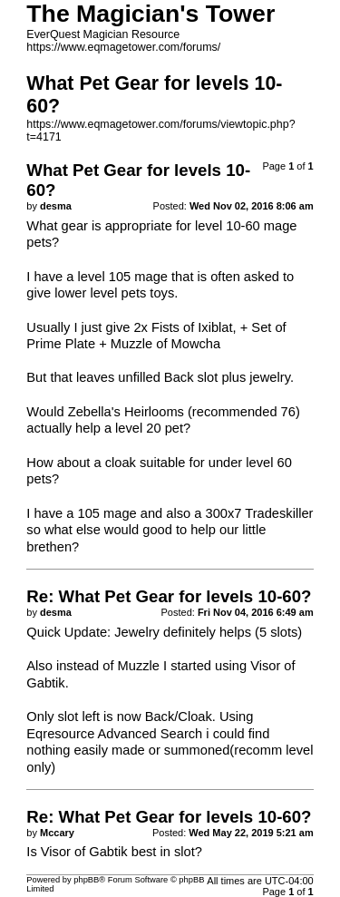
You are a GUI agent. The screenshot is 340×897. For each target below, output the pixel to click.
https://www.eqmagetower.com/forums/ (123, 47)
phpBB (86, 879)
